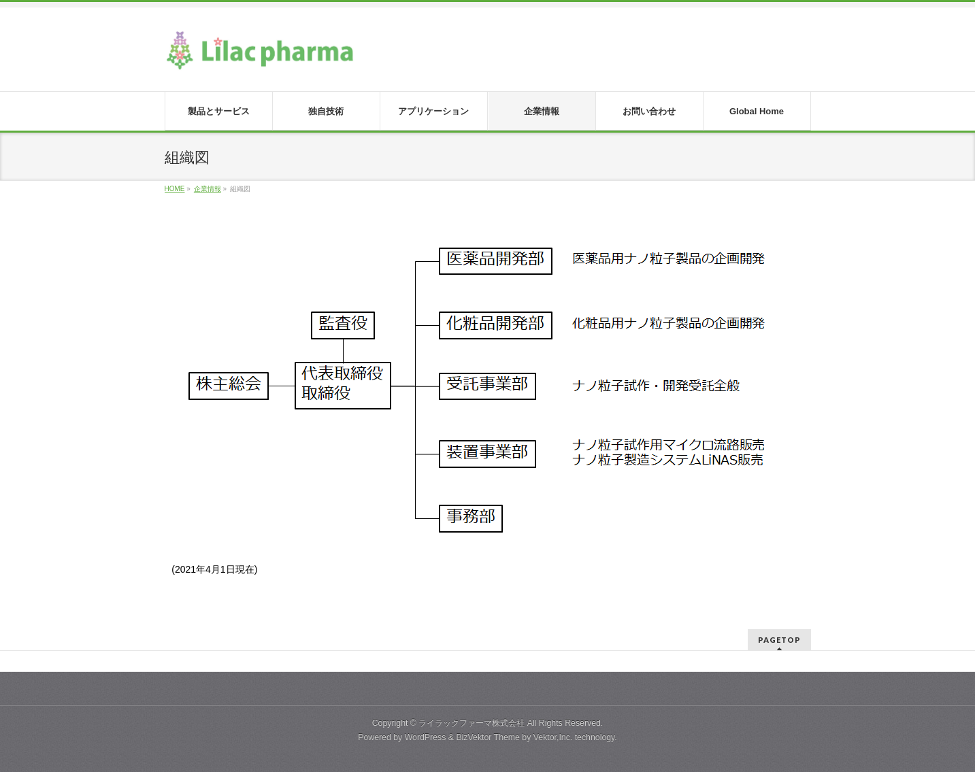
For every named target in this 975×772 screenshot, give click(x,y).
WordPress (425, 737)
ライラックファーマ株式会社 (471, 723)
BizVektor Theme (488, 737)
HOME (175, 188)
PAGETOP (779, 639)
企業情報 (207, 188)
